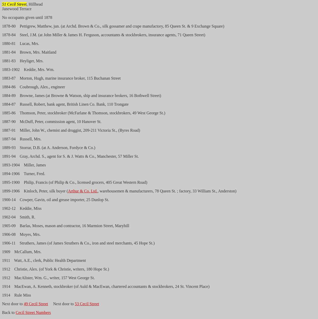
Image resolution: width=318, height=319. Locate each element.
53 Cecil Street (87, 304)
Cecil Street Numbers (33, 312)
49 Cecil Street (36, 304)
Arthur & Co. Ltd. (83, 191)
